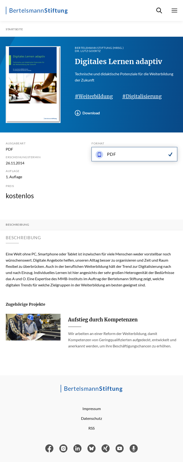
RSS (91, 428)
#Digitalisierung (142, 96)
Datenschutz (91, 418)
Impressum (91, 408)
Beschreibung (17, 224)
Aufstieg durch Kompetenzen (103, 320)
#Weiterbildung (94, 96)
